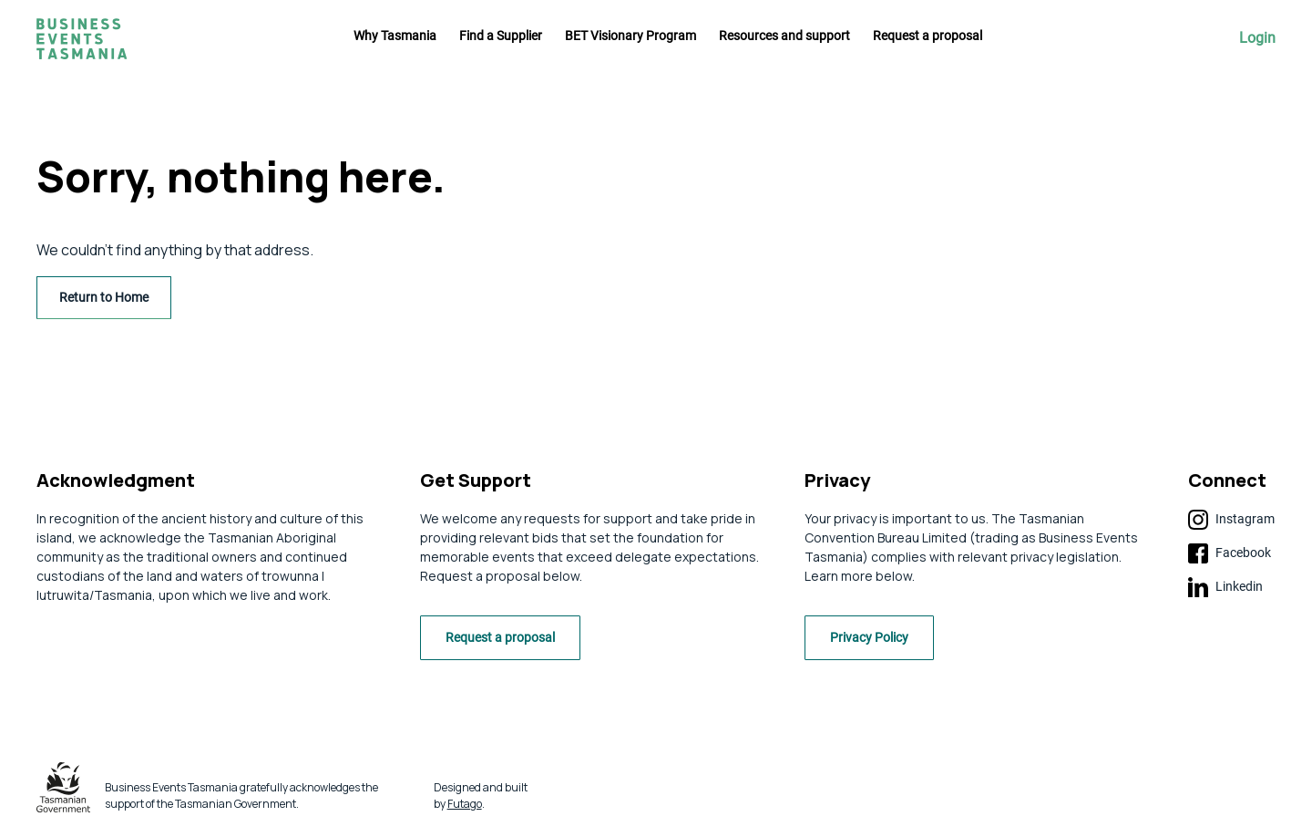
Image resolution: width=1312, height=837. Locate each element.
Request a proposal (927, 35)
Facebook (1229, 553)
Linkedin (1225, 587)
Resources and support (784, 35)
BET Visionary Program (630, 35)
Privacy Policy (874, 641)
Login (1257, 38)
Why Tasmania (395, 35)
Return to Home (104, 297)
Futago (464, 806)
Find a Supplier (500, 35)
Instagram (1231, 520)
